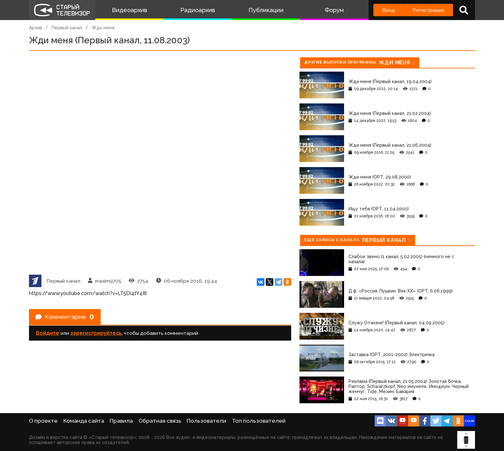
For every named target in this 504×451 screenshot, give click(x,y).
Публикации (266, 10)
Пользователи (206, 421)
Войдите (47, 333)
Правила (121, 421)
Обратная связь (160, 421)
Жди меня (103, 27)
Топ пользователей (258, 421)
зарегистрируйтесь (96, 333)
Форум (334, 10)
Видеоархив (129, 10)
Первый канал (67, 27)
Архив (35, 27)
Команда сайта (83, 421)
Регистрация (428, 10)
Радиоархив (197, 10)
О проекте (43, 421)
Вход (388, 10)
